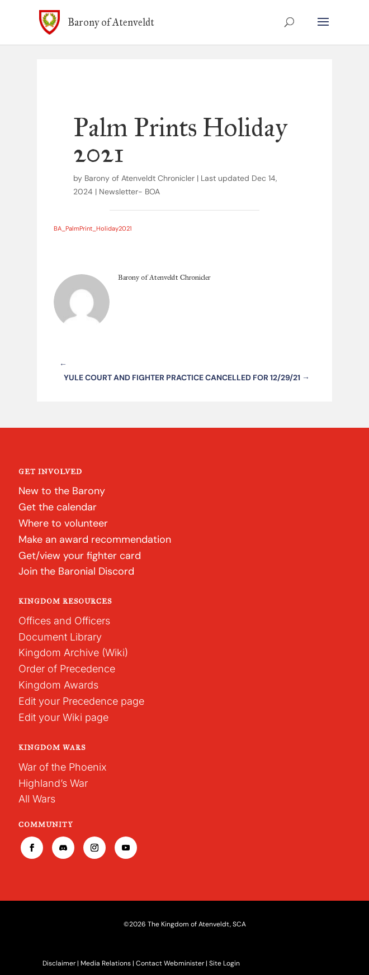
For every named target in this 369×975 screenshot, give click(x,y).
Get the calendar (57, 507)
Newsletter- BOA (129, 192)
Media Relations (106, 963)
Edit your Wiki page (63, 717)
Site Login (224, 963)
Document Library (60, 637)
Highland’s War (53, 783)
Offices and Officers (64, 621)
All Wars (36, 799)
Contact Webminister (170, 963)
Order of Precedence (66, 669)
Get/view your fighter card (79, 555)
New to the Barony (61, 491)
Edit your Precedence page (81, 701)
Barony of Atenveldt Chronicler (139, 178)
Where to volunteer (63, 523)
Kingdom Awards (58, 685)
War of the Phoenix (62, 767)
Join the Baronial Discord (76, 571)
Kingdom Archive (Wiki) (73, 652)
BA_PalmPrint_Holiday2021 (92, 228)
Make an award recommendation (94, 539)
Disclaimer (58, 963)
